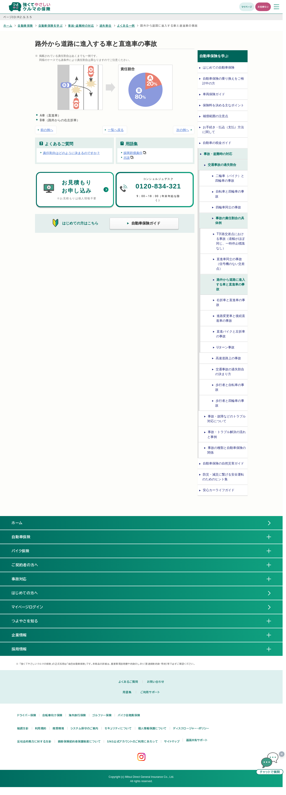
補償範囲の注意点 (215, 116)
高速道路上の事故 (228, 358)
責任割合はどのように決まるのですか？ (71, 153)
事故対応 (23, 579)
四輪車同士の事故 (228, 207)
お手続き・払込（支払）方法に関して (223, 129)
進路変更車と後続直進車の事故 (230, 318)
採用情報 (23, 649)
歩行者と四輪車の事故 (229, 403)
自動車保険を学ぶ (50, 25)
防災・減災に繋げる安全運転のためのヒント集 (223, 477)
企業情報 (23, 635)
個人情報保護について (152, 728)
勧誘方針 (23, 728)
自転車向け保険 (52, 715)
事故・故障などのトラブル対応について (226, 418)
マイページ (246, 7)
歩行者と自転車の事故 (229, 387)
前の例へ (46, 130)
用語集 (127, 692)
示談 (126, 157)
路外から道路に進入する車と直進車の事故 (230, 284)
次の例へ (182, 130)
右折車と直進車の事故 (230, 302)
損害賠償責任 (132, 153)
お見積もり (263, 7)
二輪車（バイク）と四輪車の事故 (229, 178)
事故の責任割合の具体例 (229, 220)
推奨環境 (58, 728)
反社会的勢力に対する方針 (34, 741)
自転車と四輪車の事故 (229, 194)
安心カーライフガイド (218, 490)
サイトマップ (172, 741)
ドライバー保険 (26, 715)
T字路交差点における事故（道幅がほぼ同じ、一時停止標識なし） (230, 241)
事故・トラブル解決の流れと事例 (226, 434)
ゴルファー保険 (101, 715)
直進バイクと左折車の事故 (230, 334)
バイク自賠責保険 (129, 715)
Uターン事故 (225, 347)
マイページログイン (27, 607)
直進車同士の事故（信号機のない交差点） (230, 263)
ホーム (7, 25)
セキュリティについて (118, 728)
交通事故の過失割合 (222, 165)
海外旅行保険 (77, 715)
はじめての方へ (25, 593)
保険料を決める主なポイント (223, 105)
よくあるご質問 (128, 681)
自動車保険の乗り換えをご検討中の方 (223, 81)
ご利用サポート (150, 692)
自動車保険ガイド (145, 223)
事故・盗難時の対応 (81, 25)
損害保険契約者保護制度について (79, 741)
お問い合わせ (155, 681)
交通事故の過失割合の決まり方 (229, 371)
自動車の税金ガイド (217, 143)
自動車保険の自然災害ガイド (223, 463)
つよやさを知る (29, 621)
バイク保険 (24, 551)
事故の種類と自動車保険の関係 (226, 450)
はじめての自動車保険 (218, 67)
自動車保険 (25, 25)
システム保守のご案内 (84, 728)
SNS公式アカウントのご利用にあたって (132, 741)
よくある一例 (126, 25)
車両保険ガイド (214, 94)
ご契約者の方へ (29, 565)
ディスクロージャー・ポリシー (191, 728)
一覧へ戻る (116, 130)
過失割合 (105, 25)
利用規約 (41, 728)
